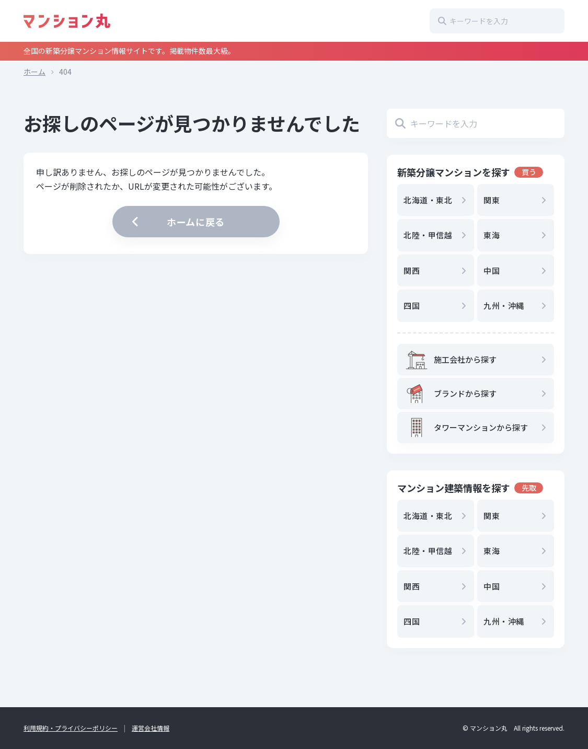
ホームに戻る (177, 221)
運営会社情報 (150, 727)
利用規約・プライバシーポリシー (71, 727)
